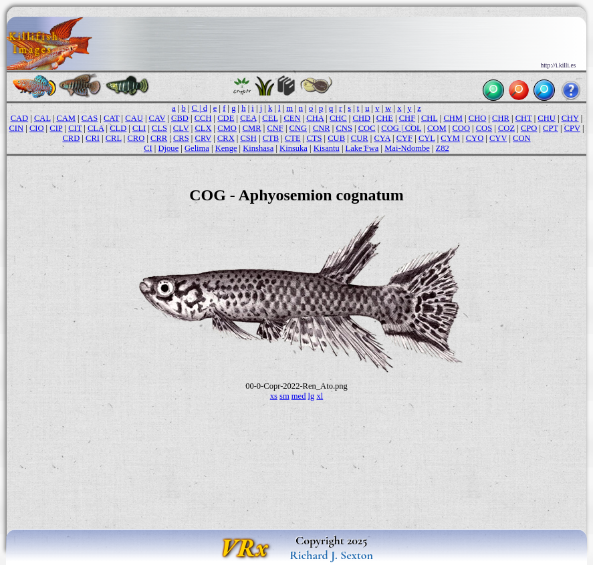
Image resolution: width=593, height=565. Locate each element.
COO (461, 128)
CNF (275, 128)
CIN (16, 128)
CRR (158, 138)
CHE (384, 118)
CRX (226, 138)
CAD (20, 118)
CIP (55, 128)
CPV (572, 128)
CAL (42, 118)
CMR (252, 128)
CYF (404, 138)
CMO (227, 128)
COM (437, 128)
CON (522, 138)
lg (311, 396)
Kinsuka (293, 148)
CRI (93, 138)
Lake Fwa (362, 148)
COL (413, 128)
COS (484, 128)
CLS (159, 128)
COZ (506, 128)
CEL (269, 118)
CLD (118, 128)
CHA (315, 118)
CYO (475, 138)
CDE (225, 118)
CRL (114, 138)
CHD (362, 118)
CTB (271, 138)
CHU (547, 118)
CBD (180, 118)
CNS (344, 128)
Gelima (197, 148)
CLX (203, 128)
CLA (96, 128)
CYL (427, 138)
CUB (336, 138)
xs (273, 396)
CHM (453, 118)
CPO (529, 128)
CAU (134, 118)
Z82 (442, 148)
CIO (36, 128)
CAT (111, 118)
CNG (298, 128)
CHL (429, 118)
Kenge (226, 148)
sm (284, 396)
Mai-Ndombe (407, 148)
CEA (248, 118)
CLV (181, 128)
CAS (90, 118)
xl (319, 396)
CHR (500, 118)
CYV (498, 138)
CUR (359, 138)
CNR (321, 128)
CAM (66, 118)
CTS (314, 138)
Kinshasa (258, 148)
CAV (157, 118)
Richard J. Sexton (331, 555)
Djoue (168, 148)
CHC (338, 118)
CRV (203, 138)
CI (148, 148)
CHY (570, 118)
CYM (450, 138)
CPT (550, 128)
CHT (523, 118)
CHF (407, 118)
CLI (139, 128)
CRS (181, 138)
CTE (293, 138)
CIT (75, 128)
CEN (291, 118)
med (298, 396)
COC (367, 128)
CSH (249, 138)
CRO (135, 138)
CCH (203, 118)
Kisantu (327, 148)
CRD (71, 138)
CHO (478, 118)
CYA (382, 138)
